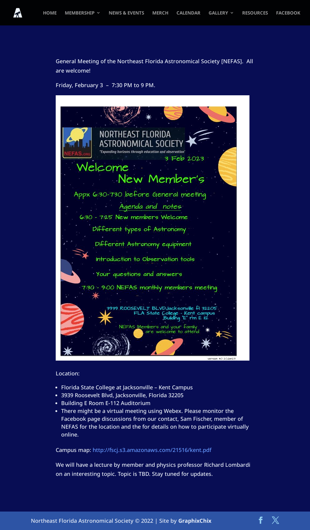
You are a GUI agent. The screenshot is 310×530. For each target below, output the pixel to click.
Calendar (188, 13)
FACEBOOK (288, 13)
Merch (160, 13)
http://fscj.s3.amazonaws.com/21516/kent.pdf (152, 449)
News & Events (126, 13)
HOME (50, 13)
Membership (79, 13)
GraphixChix (194, 520)
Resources (255, 13)
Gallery (218, 13)
